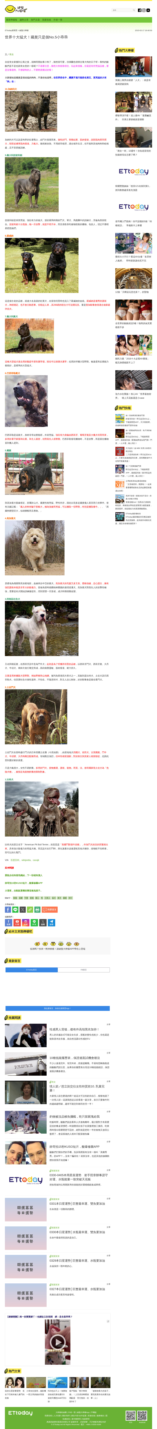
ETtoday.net (58, 1424)
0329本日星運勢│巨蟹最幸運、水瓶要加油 (77, 1260)
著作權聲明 (76, 1419)
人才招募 (57, 1416)
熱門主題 (35, 20)
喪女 (11, 54)
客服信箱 (91, 1416)
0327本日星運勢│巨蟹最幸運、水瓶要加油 (77, 1289)
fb (140, 10)
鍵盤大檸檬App (83, 1412)
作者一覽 (57, 20)
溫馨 (21, 898)
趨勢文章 (24, 20)
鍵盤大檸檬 (16, 9)
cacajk (36, 860)
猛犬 (54, 898)
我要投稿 (46, 20)
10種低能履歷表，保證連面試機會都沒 (75, 1058)
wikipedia (26, 860)
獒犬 (59, 898)
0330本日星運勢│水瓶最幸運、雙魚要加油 (77, 1232)
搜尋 (134, 10)
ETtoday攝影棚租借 (133, 514)
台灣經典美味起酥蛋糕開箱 (136, 481)
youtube (148, 10)
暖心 (37, 898)
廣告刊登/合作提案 (78, 1416)
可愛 (26, 898)
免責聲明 (86, 1419)
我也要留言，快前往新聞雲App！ (57, 1008)
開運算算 (55, 1171)
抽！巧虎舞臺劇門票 (133, 466)
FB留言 (84, 970)
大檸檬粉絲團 (61, 1412)
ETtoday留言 (31, 970)
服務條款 (100, 1416)
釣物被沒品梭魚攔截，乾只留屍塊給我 (75, 1116)
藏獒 (65, 898)
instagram (144, 10)
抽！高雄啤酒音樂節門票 (135, 415)
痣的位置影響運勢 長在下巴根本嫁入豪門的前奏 (15, 1394)
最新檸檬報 (11, 20)
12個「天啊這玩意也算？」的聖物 (132, 292)
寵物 (32, 898)
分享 (108, 1024)
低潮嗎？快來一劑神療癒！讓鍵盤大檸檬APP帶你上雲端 (57, 949)
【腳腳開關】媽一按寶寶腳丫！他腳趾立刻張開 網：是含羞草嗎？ (39, 1317)
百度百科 (15, 860)
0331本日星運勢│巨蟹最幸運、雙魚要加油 (77, 1203)
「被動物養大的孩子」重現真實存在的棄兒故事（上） (100, 1394)
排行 (70, 898)
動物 (15, 898)
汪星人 (47, 898)
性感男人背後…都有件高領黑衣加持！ (75, 1029)
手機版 (94, 1412)
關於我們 (66, 1416)
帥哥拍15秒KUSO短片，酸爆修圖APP (74, 1146)
